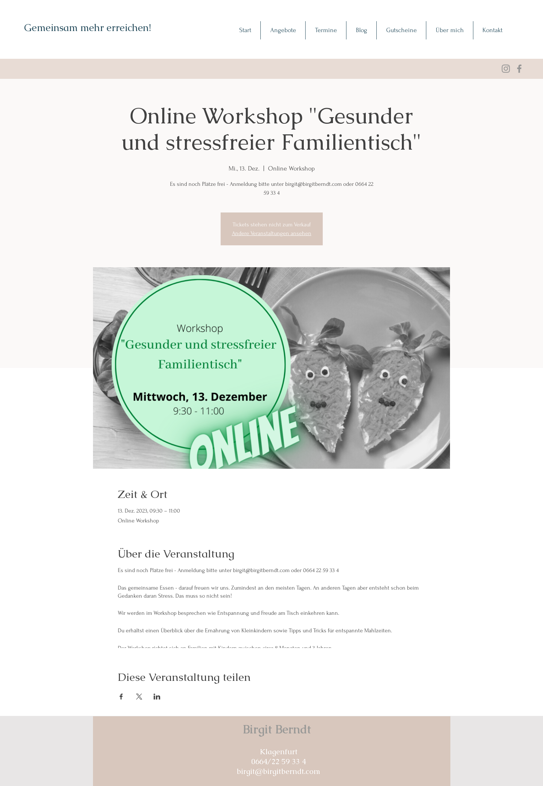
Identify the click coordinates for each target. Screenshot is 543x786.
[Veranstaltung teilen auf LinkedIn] (157, 696)
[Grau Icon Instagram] (505, 68)
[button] (282, 30)
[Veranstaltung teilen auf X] (139, 696)
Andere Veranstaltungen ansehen (271, 233)
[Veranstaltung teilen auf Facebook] (121, 696)
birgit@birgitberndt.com (278, 771)
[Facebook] (519, 68)
